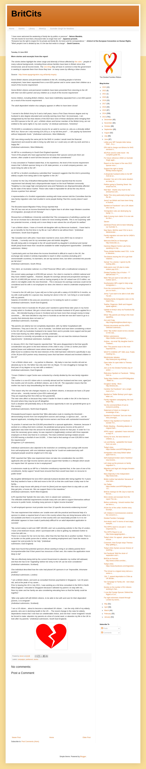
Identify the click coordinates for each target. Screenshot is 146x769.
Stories (21, 28)
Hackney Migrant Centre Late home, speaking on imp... (117, 247)
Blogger (83, 757)
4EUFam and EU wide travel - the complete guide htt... (116, 154)
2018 (104, 100)
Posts (104, 628)
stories (36, 659)
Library (32, 28)
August (107, 133)
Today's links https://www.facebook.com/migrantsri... (119, 566)
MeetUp (42, 28)
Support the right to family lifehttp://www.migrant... (113, 170)
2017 (104, 104)
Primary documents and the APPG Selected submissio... (117, 326)
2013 (104, 117)
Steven (106, 222)
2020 (104, 97)
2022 (104, 91)
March (107, 610)
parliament (29, 659)
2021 (104, 94)
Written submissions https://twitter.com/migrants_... (116, 337)
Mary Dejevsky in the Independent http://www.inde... (116, 475)
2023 (104, 87)
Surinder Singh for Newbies (62, 28)
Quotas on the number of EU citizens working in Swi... (117, 588)
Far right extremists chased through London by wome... (117, 599)
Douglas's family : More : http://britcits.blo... (113, 385)
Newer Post (16, 737)
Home (11, 28)
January (107, 617)
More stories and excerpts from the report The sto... (117, 498)
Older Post (87, 737)
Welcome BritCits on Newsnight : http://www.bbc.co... (116, 242)
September (108, 129)
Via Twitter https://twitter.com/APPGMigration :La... (117, 486)
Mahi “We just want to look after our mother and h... (117, 279)
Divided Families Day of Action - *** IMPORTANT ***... (117, 273)
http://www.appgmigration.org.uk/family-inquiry (38, 74)
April (106, 607)
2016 (104, 107)
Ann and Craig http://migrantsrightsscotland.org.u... (118, 321)
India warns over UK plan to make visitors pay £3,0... (116, 268)
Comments (106, 633)
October (107, 126)
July (106, 136)
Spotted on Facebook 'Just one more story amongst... (117, 416)
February (107, 614)
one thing (47, 67)
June (106, 139)
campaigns (21, 659)
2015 (104, 110)
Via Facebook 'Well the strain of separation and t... (115, 554)
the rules (78, 62)
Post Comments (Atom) (30, 742)
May (106, 604)
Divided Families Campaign (114, 518)
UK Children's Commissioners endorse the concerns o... (118, 514)
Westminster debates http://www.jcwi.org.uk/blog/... (116, 358)
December (108, 120)
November (108, 123)
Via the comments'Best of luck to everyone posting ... (116, 406)
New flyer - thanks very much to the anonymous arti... (117, 191)
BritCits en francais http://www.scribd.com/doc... (115, 560)
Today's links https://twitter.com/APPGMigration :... (119, 448)
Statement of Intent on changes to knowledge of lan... (116, 411)
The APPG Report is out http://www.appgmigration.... (115, 533)
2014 (104, 113)
